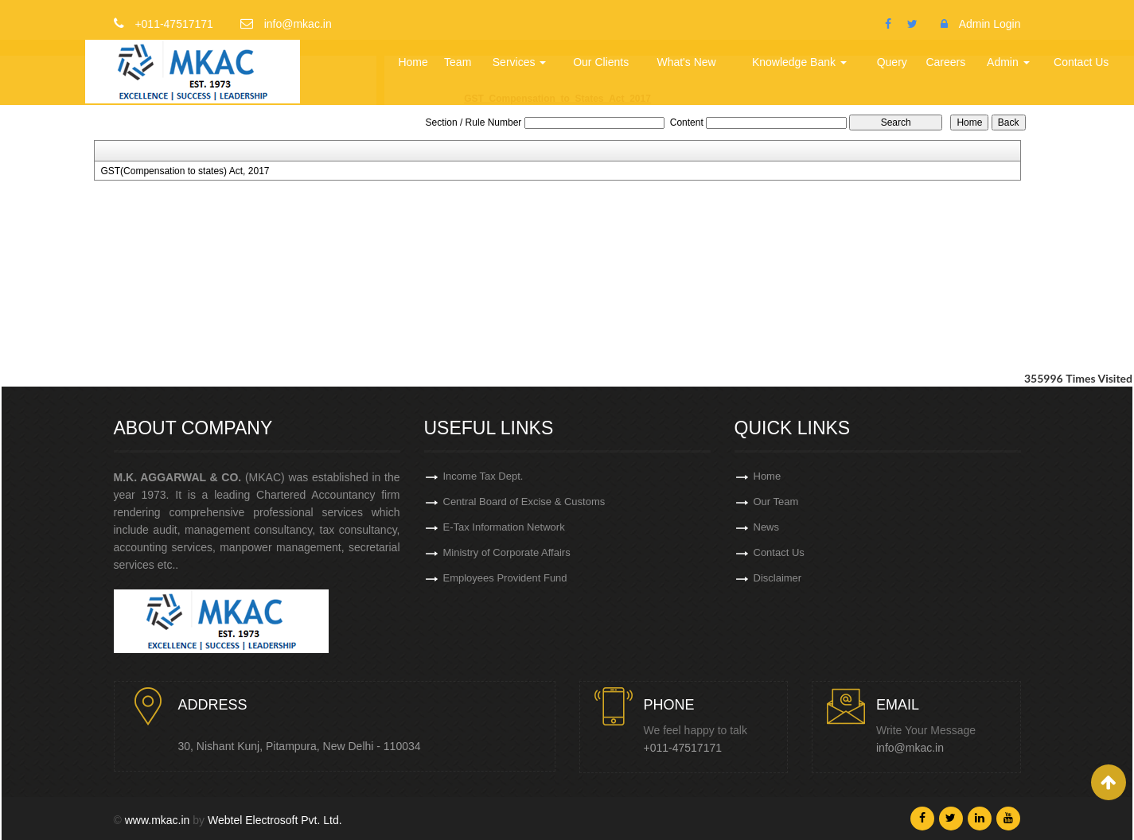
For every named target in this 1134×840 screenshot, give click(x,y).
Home (412, 62)
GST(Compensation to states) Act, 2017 (184, 171)
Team (457, 62)
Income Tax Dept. (483, 476)
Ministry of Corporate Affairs (507, 552)
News (767, 527)
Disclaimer (778, 578)
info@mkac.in (910, 747)
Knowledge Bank (799, 62)
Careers (945, 62)
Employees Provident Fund (505, 578)
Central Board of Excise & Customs (524, 502)
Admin (1008, 62)
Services (520, 62)
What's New (686, 62)
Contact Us (1081, 62)
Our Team (776, 502)
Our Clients (601, 62)
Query (892, 62)
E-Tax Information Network (504, 527)
